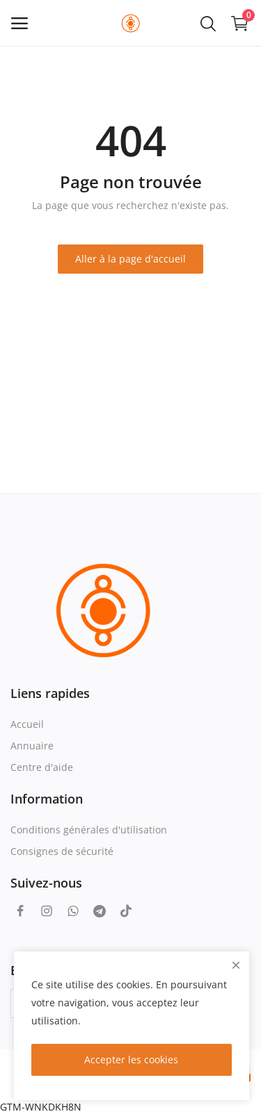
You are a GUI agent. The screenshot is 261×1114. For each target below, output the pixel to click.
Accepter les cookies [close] (131, 1059)
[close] (236, 965)
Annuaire (32, 745)
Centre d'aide (41, 767)
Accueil (27, 724)
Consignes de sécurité (61, 851)
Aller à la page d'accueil (130, 258)
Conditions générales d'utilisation (88, 829)
